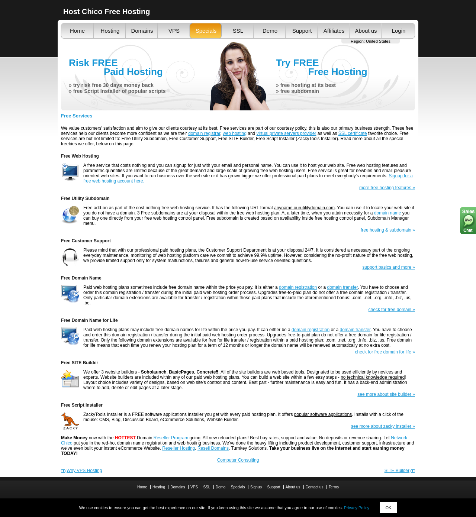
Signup (256, 487)
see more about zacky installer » (383, 426)
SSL (238, 31)
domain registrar (204, 133)
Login (399, 31)
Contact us (315, 487)
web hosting (235, 133)
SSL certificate (352, 133)
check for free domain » (392, 309)
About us (366, 31)
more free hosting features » (387, 187)
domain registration (298, 287)
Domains (142, 31)
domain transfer (342, 287)
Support (302, 31)
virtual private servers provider (286, 133)
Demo (270, 31)
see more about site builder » (386, 394)
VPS (174, 31)
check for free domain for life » (385, 352)
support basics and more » (389, 267)
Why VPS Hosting (84, 470)
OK (388, 507)
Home (77, 31)
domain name (387, 213)
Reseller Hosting (178, 448)
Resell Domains (213, 448)
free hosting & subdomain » (388, 230)
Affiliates (334, 31)
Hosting (110, 31)
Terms (334, 487)
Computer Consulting (238, 460)
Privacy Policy (356, 507)
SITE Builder (397, 470)
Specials (206, 31)
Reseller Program (171, 437)
